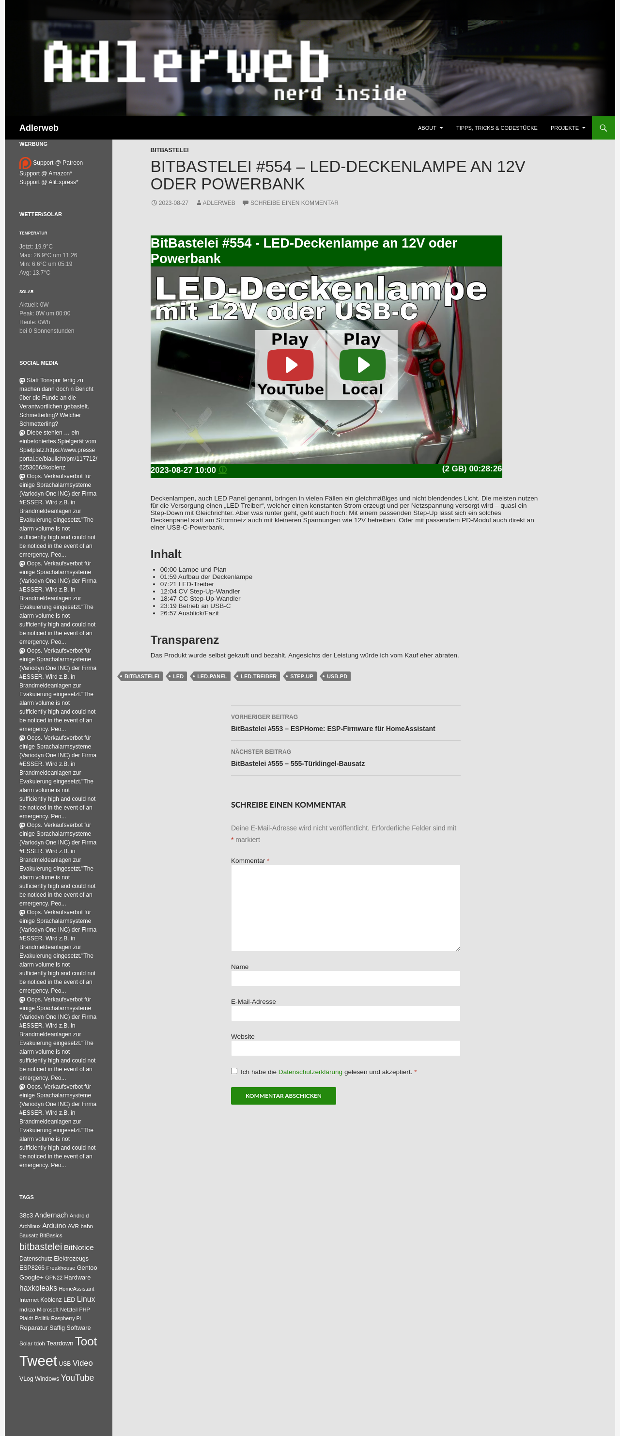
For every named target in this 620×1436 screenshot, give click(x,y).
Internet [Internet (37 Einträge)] (29, 1299)
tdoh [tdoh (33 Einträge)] (39, 1343)
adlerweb (219, 203)
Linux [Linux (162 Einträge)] (86, 1299)
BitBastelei (170, 150)
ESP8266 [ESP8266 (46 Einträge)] (32, 1267)
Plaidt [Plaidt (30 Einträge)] (26, 1318)
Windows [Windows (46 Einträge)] (47, 1378)
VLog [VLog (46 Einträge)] (26, 1378)
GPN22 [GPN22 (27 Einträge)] (53, 1277)
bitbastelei (141, 676)
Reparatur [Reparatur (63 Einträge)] (33, 1327)
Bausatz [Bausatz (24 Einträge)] (28, 1235)
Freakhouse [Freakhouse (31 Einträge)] (60, 1268)
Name (239, 966)
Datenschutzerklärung (311, 1072)
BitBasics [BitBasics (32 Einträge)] (51, 1235)
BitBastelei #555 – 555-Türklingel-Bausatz (346, 756)
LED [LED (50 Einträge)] (69, 1299)
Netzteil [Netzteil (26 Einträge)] (69, 1309)
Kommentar (250, 860)
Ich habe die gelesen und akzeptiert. (324, 1072)
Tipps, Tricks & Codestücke (497, 128)
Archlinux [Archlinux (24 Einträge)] (30, 1226)
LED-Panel (212, 676)
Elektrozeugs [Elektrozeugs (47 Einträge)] (71, 1258)
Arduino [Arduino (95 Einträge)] (54, 1226)
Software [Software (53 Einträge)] (78, 1327)
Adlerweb (39, 128)
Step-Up (301, 676)
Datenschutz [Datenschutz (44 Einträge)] (35, 1258)
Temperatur (33, 233)
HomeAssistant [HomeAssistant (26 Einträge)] (76, 1289)
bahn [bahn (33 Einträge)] (86, 1226)
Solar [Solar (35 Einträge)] (25, 1343)
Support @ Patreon (51, 162)
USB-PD (337, 676)
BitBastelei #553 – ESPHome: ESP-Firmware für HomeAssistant (346, 722)
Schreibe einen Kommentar (294, 203)
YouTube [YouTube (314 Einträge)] (77, 1378)
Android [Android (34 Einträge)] (79, 1215)
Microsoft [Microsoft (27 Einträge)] (48, 1309)
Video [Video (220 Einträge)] (83, 1362)
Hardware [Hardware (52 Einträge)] (77, 1277)
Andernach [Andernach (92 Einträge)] (51, 1215)
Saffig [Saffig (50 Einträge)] (57, 1328)
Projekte (565, 128)
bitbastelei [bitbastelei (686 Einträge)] (40, 1246)
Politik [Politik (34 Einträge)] (41, 1318)
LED (178, 676)
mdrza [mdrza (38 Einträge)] (27, 1309)
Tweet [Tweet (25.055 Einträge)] (38, 1361)
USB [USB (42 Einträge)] (65, 1363)
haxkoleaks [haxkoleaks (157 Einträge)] (38, 1288)
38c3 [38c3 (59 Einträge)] (26, 1215)
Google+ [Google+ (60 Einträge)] (31, 1277)
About (427, 128)
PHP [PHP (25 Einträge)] (84, 1309)
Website (243, 1036)
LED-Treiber (259, 676)
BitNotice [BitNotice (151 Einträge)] (79, 1247)
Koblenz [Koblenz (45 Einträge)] (51, 1299)
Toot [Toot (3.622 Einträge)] (86, 1341)
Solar (26, 291)
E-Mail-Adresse (253, 1001)
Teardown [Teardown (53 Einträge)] (59, 1343)
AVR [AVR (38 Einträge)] (73, 1226)
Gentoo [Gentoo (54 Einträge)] (87, 1267)
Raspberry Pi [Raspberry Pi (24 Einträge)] (66, 1318)
